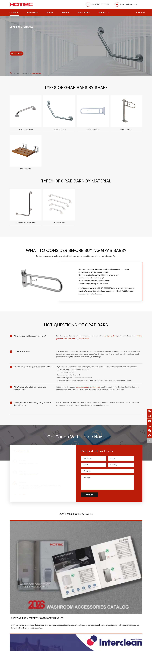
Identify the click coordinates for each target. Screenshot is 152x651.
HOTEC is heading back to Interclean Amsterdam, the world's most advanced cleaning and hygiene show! (73, 566)
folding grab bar (63, 344)
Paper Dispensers (37, 633)
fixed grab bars (75, 344)
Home (16, 73)
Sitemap (87, 647)
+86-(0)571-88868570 (100, 4)
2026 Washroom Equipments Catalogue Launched (27, 566)
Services (92, 633)
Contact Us (103, 12)
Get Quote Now (19, 56)
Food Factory (75, 630)
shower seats (90, 344)
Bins (31, 636)
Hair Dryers (34, 619)
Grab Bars (36, 73)
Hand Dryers (14, 619)
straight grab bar (111, 341)
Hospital (56, 630)
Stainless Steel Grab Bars (25, 226)
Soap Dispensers (16, 623)
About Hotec (93, 619)
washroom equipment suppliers (88, 396)
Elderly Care (57, 633)
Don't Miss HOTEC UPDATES (76, 522)
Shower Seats (26, 171)
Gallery (49, 12)
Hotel (72, 623)
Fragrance (34, 623)
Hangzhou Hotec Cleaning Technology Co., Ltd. (37, 647)
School (72, 626)
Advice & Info (83, 12)
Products (14, 12)
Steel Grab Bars (59, 226)
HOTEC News (93, 626)
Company (65, 12)
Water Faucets (36, 626)
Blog (90, 630)
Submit (89, 502)
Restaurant (74, 619)
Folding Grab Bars (93, 130)
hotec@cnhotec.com (128, 4)
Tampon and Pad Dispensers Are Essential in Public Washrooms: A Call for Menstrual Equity (121, 566)
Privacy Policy (100, 647)
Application (32, 12)
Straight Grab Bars (25, 130)
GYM (55, 623)
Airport (55, 619)
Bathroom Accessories (18, 636)
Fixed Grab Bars (126, 130)
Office (55, 626)
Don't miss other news (75, 589)
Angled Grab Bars (59, 130)
